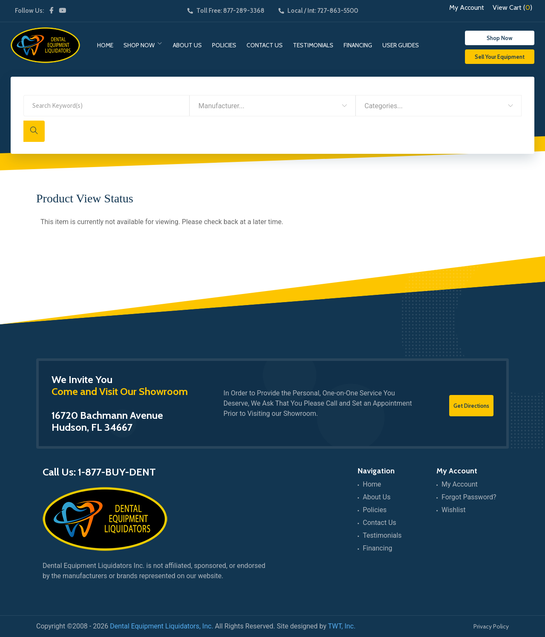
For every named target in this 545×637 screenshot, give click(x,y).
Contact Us (265, 45)
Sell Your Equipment (500, 56)
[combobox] (272, 105)
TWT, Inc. (342, 626)
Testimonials (313, 45)
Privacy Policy (491, 626)
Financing (358, 45)
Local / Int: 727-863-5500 (318, 10)
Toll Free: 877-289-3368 (225, 10)
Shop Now (139, 45)
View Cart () (512, 8)
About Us (187, 45)
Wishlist (453, 510)
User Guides (400, 45)
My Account (466, 8)
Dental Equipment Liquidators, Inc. (161, 626)
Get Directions (471, 405)
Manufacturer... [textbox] (221, 106)
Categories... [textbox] (383, 106)
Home (105, 45)
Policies (224, 45)
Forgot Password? (469, 497)
